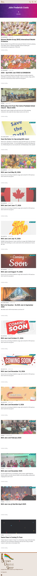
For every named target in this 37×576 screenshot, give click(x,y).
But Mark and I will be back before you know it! (12, 309)
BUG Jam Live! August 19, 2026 (12, 272)
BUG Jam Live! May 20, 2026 (11, 172)
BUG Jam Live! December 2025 (11, 471)
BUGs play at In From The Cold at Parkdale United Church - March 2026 (18, 107)
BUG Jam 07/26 (4, 236)
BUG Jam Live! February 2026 (11, 438)
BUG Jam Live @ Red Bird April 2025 (13, 504)
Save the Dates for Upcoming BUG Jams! (15, 139)
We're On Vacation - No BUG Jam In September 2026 (17, 306)
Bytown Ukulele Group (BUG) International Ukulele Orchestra (18, 40)
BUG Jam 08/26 (4, 269)
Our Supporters (4, 572)
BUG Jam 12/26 (4, 402)
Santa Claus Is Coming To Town (11, 537)
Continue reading (4, 50)
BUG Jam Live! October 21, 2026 (12, 338)
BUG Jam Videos (4, 37)
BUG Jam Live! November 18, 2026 (13, 371)
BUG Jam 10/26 (4, 335)
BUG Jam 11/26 (4, 369)
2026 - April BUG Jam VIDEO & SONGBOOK (16, 73)
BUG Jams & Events (5, 136)
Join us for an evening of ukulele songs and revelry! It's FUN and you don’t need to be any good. (18, 175)
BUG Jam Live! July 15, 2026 (11, 239)
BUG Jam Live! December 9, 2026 (12, 404)
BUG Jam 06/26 (4, 203)
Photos (2, 103)
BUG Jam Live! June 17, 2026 (11, 205)
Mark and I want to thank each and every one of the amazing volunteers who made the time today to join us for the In (16, 111)
